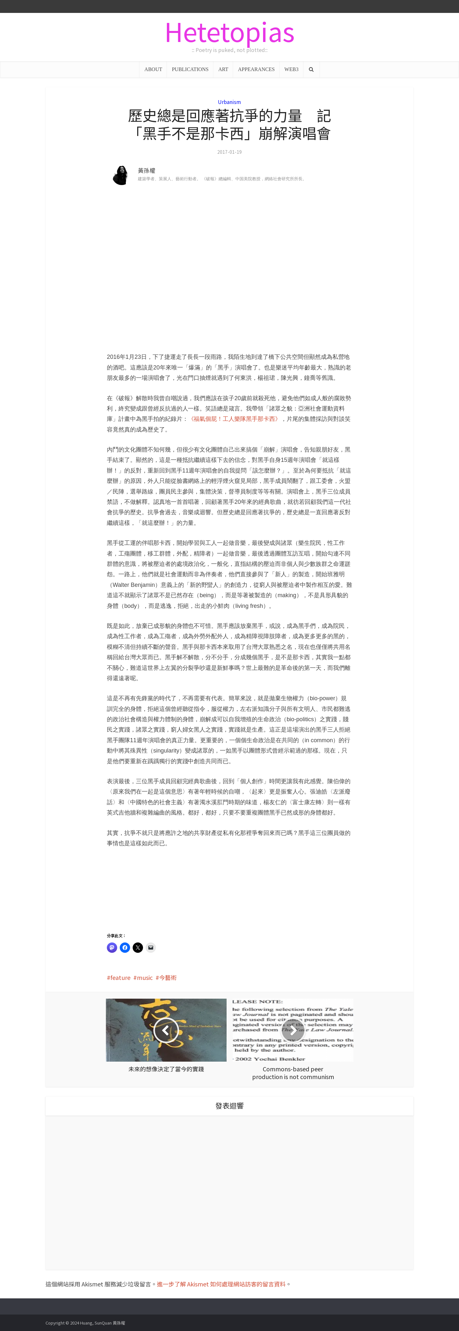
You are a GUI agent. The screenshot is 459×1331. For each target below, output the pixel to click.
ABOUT (153, 69)
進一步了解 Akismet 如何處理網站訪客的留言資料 (221, 1284)
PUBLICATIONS (190, 69)
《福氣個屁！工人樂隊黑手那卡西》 (234, 419)
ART (223, 69)
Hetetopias (229, 31)
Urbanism (229, 102)
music (145, 977)
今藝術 (168, 977)
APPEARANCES (256, 69)
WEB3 (291, 69)
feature (120, 977)
